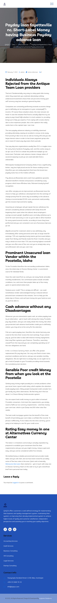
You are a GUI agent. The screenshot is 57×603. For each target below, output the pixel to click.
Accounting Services (11, 541)
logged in (16, 482)
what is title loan (33, 72)
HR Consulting (8, 556)
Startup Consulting (10, 566)
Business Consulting (10, 551)
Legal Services (9, 561)
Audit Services (8, 546)
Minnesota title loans (12, 464)
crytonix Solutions (45, 598)
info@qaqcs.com (13, 587)
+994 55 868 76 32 (14, 582)
